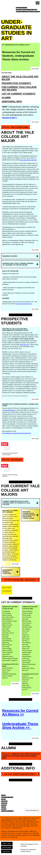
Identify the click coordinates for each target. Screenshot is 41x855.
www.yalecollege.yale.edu (28, 160)
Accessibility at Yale (7, 811)
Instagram (4, 801)
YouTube (4, 805)
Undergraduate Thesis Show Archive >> (20, 725)
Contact (3, 807)
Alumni (6, 97)
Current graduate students (24, 774)
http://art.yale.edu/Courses (23, 304)
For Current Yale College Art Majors (19, 88)
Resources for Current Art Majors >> (20, 712)
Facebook (4, 803)
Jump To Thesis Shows (19, 127)
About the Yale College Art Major (20, 77)
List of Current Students (18, 93)
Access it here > (9, 118)
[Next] (39, 580)
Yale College (16, 459)
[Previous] (2, 580)
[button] (35, 69)
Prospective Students (16, 83)
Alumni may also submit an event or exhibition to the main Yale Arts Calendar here (21, 756)
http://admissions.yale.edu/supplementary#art (16, 433)
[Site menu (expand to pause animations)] (37, 3)
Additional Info (12, 101)
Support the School (7, 797)
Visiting (3, 799)
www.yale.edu (24, 344)
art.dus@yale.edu (9, 410)
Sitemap (3, 809)
